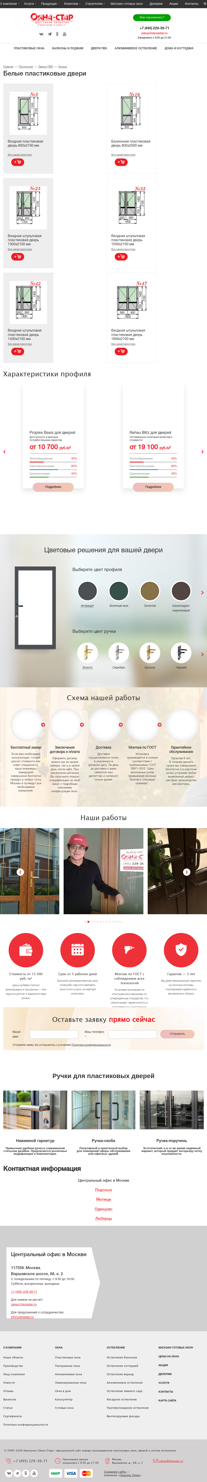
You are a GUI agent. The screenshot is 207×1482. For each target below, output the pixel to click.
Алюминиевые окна (68, 1374)
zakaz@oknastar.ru (154, 33)
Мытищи (103, 1199)
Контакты (191, 4)
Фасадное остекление (122, 1399)
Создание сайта (115, 1471)
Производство (13, 1365)
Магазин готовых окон (127, 4)
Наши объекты (13, 1357)
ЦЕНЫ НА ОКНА (168, 1356)
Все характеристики (20, 155)
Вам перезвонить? (152, 17)
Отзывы (8, 1391)
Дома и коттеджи (179, 48)
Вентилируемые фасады (123, 1416)
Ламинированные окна (70, 1382)
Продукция (49, 4)
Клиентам (71, 4)
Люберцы (103, 1218)
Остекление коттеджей (122, 1365)
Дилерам (156, 4)
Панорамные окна (67, 1365)
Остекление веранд (120, 1374)
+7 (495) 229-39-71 (154, 28)
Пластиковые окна (29, 48)
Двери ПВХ (99, 48)
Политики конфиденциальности (91, 1045)
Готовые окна (64, 1407)
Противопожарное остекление (128, 1407)
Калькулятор (63, 1399)
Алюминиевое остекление (136, 48)
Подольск (103, 1190)
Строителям (94, 4)
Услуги (29, 4)
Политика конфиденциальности (25, 1424)
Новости (9, 1382)
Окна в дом (63, 1391)
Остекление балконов (122, 1357)
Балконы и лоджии (67, 48)
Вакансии (9, 1399)
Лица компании (14, 1374)
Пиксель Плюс (130, 1475)
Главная (8, 67)
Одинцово (103, 1209)
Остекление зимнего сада (124, 1391)
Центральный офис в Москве (103, 1180)
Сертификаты (12, 1416)
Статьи (8, 1407)
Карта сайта (167, 1401)
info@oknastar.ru (22, 1317)
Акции (173, 4)
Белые (62, 67)
